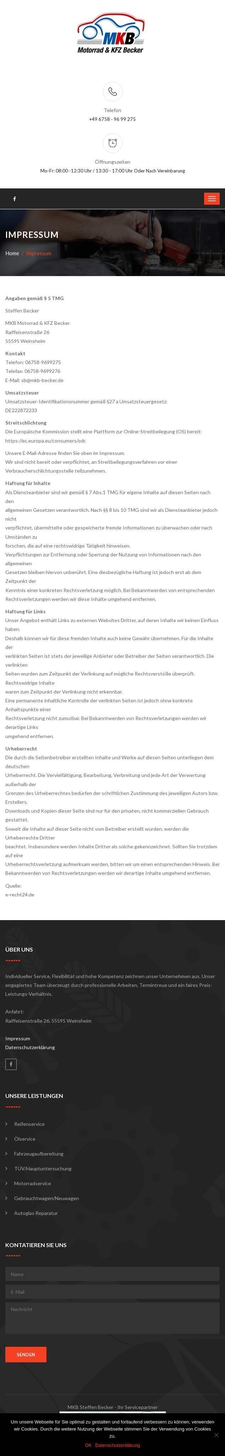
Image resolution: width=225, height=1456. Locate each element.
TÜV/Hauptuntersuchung (43, 1168)
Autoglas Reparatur (36, 1213)
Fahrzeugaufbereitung (38, 1154)
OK (88, 1445)
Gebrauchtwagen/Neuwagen (46, 1198)
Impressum (17, 1038)
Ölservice (24, 1139)
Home (12, 253)
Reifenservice (29, 1124)
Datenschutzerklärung (30, 1047)
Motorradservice (32, 1183)
